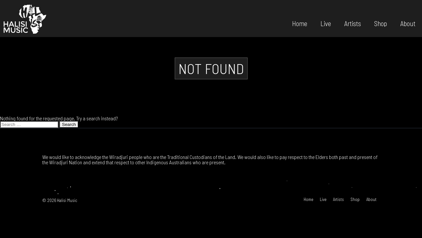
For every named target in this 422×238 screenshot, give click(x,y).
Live (325, 23)
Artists (352, 23)
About (407, 23)
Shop (380, 23)
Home (299, 23)
